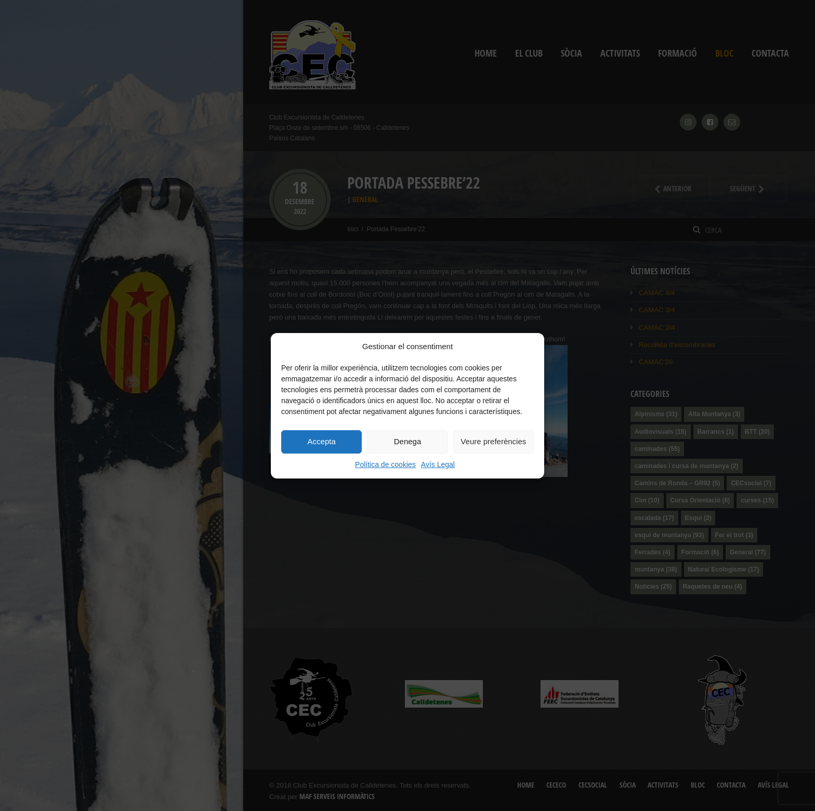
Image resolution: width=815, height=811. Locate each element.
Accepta (322, 441)
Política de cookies (385, 464)
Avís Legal (438, 464)
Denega (408, 441)
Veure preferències (493, 441)
